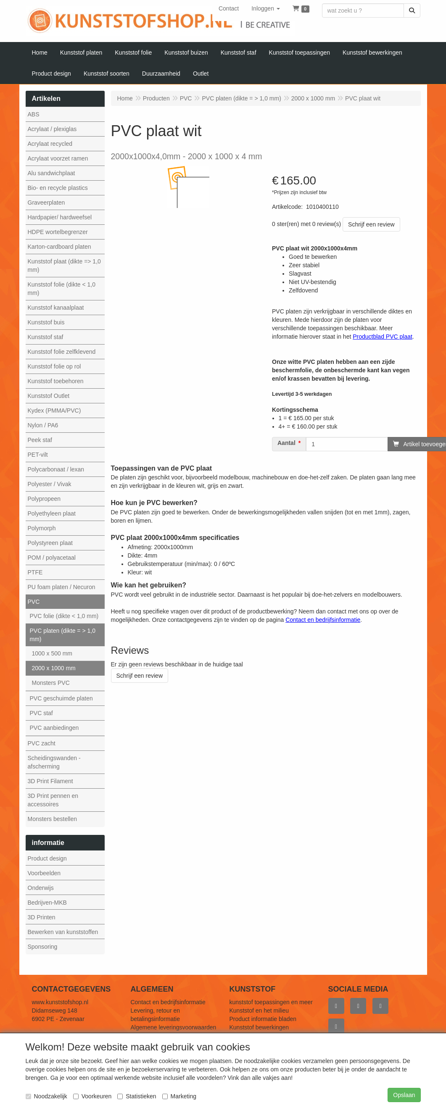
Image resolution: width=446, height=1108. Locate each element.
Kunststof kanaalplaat (56, 307)
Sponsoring (43, 946)
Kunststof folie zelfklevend (62, 351)
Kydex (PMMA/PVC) (54, 410)
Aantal (286, 443)
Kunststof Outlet (49, 395)
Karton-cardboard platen (59, 246)
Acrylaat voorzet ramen (58, 158)
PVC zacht (41, 743)
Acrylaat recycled (50, 143)
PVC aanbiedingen (54, 727)
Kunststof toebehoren (56, 381)
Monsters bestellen (52, 819)
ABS (34, 114)
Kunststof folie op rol (54, 366)
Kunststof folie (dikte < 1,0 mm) (61, 288)
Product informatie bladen (263, 1019)
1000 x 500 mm (52, 653)
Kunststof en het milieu (259, 1010)
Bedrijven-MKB (47, 902)
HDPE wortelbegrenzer (58, 232)
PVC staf (41, 713)
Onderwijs (41, 887)
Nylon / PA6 (43, 425)
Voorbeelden (44, 873)
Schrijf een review (371, 224)
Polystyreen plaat (50, 543)
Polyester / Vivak (49, 484)
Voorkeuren (92, 1096)
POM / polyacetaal (52, 557)
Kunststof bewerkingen (259, 1027)
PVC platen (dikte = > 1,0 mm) (62, 634)
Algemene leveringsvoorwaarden (173, 1027)
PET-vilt (38, 454)
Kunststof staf (45, 337)
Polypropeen (44, 498)
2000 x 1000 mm (54, 668)
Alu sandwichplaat (51, 173)
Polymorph (42, 528)
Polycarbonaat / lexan (56, 469)
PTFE (35, 572)
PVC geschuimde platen (61, 698)
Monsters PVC (51, 682)
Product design (47, 858)
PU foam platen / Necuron (61, 587)
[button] (265, 8)
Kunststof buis (46, 322)
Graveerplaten (46, 202)
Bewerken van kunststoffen (63, 932)
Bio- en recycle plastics (58, 187)
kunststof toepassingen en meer (271, 1002)
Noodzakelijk (46, 1096)
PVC (34, 601)
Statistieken (136, 1096)
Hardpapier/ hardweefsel (60, 217)
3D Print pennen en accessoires (53, 800)
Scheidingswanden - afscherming (54, 762)
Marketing (179, 1096)
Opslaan (404, 1095)
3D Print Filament (50, 781)
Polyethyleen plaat (52, 513)
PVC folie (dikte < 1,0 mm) (64, 616)
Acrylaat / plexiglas (52, 129)
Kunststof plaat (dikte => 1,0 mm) (64, 265)
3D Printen (41, 917)
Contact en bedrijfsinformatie (168, 1002)
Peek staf (40, 440)
